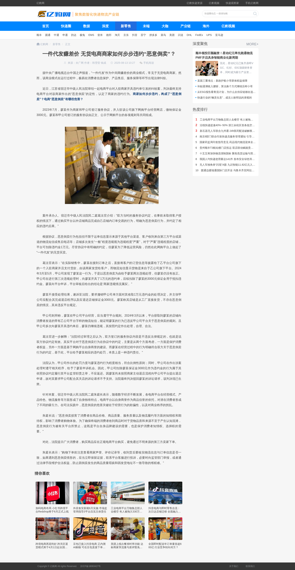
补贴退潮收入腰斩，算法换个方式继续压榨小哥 (225, 86)
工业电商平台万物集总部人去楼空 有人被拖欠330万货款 (126, 511)
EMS (91, 34)
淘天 (117, 34)
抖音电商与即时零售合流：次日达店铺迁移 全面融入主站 (164, 511)
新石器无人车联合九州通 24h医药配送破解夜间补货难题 (230, 130)
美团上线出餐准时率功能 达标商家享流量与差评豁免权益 (127, 547)
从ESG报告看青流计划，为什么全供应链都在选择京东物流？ (233, 91)
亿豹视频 (214, 3)
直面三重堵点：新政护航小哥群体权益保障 (222, 80)
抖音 (134, 34)
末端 (146, 26)
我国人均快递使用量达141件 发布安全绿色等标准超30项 (230, 159)
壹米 (100, 34)
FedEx (199, 34)
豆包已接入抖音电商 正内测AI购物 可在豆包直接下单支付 (89, 547)
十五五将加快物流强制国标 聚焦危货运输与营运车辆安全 (230, 153)
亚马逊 (219, 34)
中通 (56, 34)
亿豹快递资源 (194, 3)
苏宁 (143, 34)
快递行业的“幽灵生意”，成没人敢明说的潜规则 (224, 97)
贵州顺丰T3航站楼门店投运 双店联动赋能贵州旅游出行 (229, 147)
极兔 (82, 34)
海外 (206, 26)
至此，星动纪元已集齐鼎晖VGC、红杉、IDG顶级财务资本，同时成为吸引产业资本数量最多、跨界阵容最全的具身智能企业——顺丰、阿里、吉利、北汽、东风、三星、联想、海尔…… (236, 68)
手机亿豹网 (252, 3)
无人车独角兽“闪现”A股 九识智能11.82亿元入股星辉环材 (230, 164)
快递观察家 (232, 3)
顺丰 (39, 34)
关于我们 (233, 566)
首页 (45, 26)
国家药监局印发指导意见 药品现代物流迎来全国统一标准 (230, 142)
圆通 (47, 34)
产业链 (185, 26)
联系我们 (250, 566)
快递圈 (66, 26)
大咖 (165, 26)
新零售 (126, 26)
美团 (172, 34)
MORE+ (252, 44)
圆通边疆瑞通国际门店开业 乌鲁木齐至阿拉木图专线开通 (231, 170)
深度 (105, 26)
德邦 (108, 34)
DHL (189, 34)
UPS (209, 34)
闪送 (180, 34)
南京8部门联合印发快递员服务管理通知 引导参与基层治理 (231, 136)
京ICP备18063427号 (90, 566)
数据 (86, 26)
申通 (65, 34)
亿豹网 (40, 3)
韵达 (73, 34)
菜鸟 (163, 34)
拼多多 (153, 34)
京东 (126, 34)
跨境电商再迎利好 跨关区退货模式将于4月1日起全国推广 (52, 547)
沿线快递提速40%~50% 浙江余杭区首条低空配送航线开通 (231, 125)
